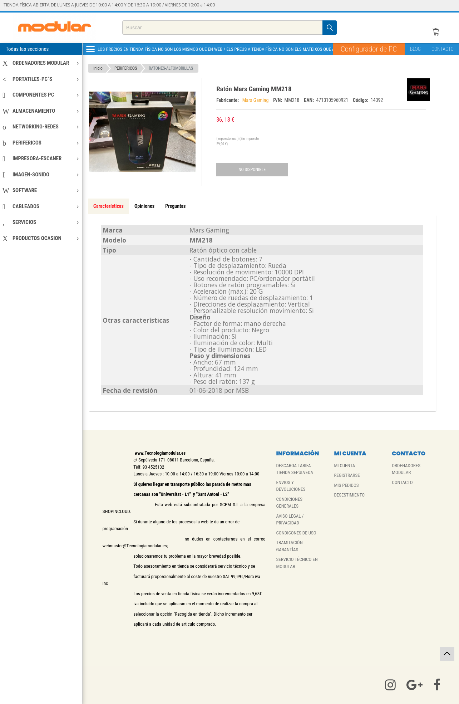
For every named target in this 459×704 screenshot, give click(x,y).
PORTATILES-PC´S (41, 79)
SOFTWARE (41, 190)
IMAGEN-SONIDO (41, 175)
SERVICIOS (41, 222)
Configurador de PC (369, 49)
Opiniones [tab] (144, 206)
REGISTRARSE (347, 475)
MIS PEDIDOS (346, 485)
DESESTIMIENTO (349, 495)
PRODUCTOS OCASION (41, 238)
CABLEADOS (41, 206)
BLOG (415, 49)
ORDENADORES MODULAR (41, 63)
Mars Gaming (256, 100)
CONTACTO (442, 49)
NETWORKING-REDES (41, 127)
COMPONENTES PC (41, 95)
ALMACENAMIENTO (41, 111)
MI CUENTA (344, 465)
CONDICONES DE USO (296, 533)
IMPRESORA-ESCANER (41, 158)
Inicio (98, 68)
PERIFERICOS (41, 143)
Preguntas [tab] (175, 206)
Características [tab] (108, 206)
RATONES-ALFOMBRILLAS (171, 68)
